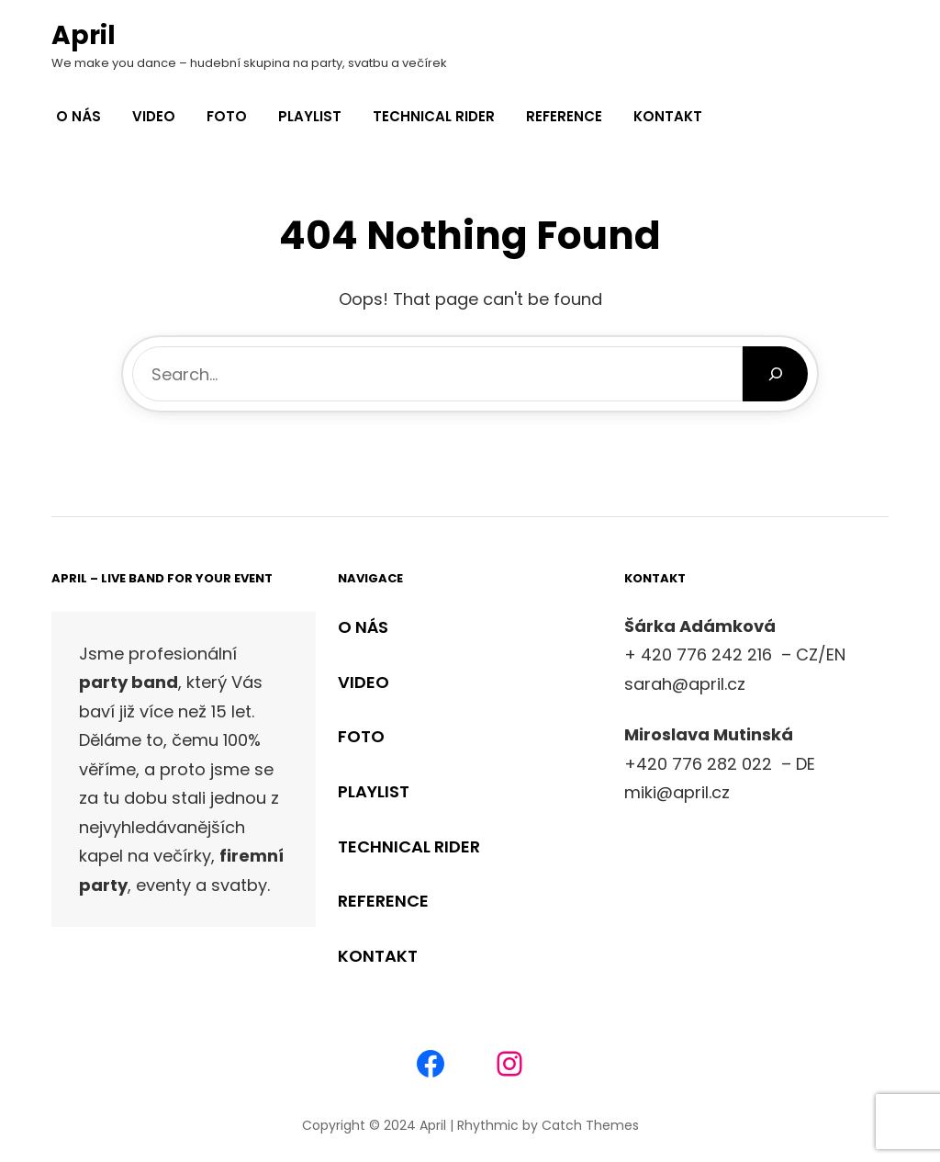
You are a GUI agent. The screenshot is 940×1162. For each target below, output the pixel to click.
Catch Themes (590, 1125)
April (83, 35)
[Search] (775, 373)
